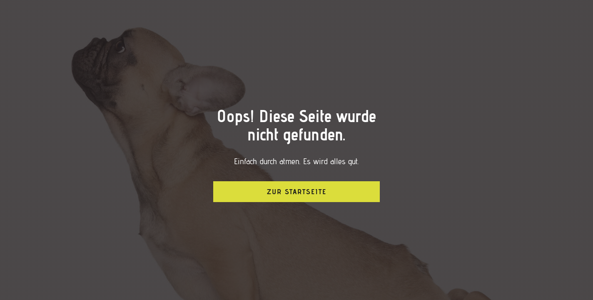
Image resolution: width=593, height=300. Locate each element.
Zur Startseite (296, 191)
